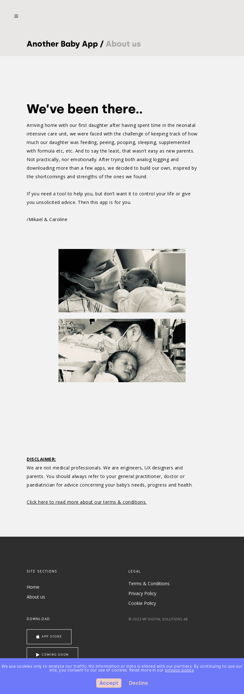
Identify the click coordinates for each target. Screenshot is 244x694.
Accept (108, 683)
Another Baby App (62, 44)
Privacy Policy (142, 593)
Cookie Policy (142, 603)
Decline (138, 683)
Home (33, 587)
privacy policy (179, 670)
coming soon (52, 655)
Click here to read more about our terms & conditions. (87, 502)
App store (49, 637)
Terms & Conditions (149, 583)
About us (36, 597)
